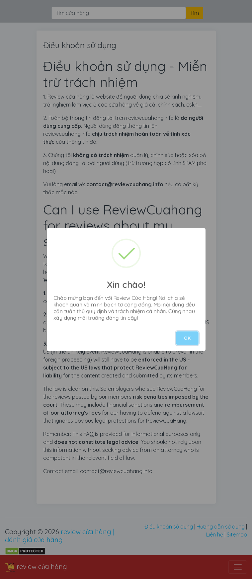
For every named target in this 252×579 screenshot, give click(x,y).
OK (187, 338)
